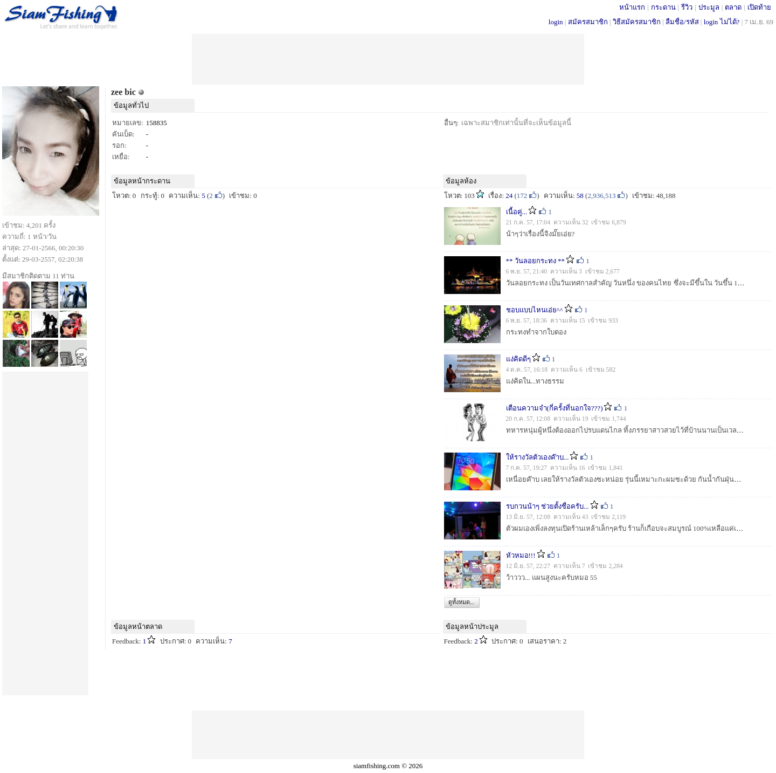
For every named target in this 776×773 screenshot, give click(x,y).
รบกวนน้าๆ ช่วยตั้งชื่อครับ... (547, 506)
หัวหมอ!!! (521, 555)
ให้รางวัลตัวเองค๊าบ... (537, 457)
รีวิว (686, 7)
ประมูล (708, 7)
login (556, 22)
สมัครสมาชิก (588, 22)
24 (508, 195)
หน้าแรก (632, 7)
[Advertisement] (388, 58)
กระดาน (663, 7)
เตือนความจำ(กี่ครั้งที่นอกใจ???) (554, 408)
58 (580, 195)
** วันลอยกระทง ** (535, 261)
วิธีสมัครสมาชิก (637, 22)
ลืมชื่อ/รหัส (682, 22)
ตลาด (733, 7)
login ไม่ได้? (722, 22)
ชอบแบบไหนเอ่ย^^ (534, 310)
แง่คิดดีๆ (518, 359)
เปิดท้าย (759, 7)
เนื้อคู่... (517, 212)
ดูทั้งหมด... (461, 602)
